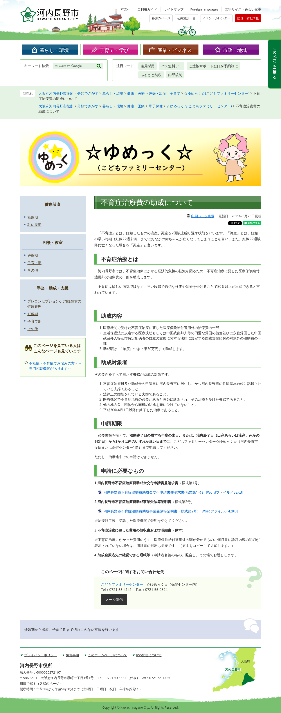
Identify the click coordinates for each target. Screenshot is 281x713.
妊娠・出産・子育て (164, 93)
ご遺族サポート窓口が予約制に (213, 66)
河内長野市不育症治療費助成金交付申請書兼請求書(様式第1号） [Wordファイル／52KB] (173, 492)
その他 (32, 270)
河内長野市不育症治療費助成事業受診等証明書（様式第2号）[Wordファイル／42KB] (171, 511)
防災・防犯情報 (248, 18)
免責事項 (72, 655)
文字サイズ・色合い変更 (243, 9)
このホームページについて (107, 655)
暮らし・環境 (54, 50)
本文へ (125, 9)
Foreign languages (204, 9)
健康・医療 (136, 93)
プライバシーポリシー (40, 655)
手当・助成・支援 (52, 288)
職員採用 (147, 66)
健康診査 (53, 204)
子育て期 (34, 262)
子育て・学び (114, 50)
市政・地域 (235, 50)
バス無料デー (171, 66)
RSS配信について (149, 655)
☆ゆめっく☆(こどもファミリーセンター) (216, 93)
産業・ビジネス (174, 50)
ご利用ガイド (147, 9)
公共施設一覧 (186, 18)
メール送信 (114, 599)
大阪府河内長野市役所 (56, 93)
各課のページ (161, 18)
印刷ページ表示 (202, 216)
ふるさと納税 (151, 74)
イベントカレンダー (216, 18)
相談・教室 (53, 242)
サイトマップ (174, 9)
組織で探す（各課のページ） (41, 683)
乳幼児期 (34, 224)
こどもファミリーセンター (122, 584)
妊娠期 (32, 217)
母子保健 (156, 106)
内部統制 (175, 74)
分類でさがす (87, 93)
